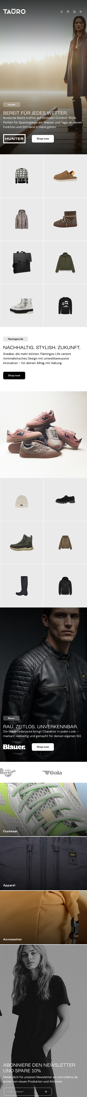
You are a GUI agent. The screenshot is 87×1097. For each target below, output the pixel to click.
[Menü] (80, 12)
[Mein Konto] (68, 12)
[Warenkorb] (74, 12)
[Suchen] (61, 12)
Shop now (43, 138)
